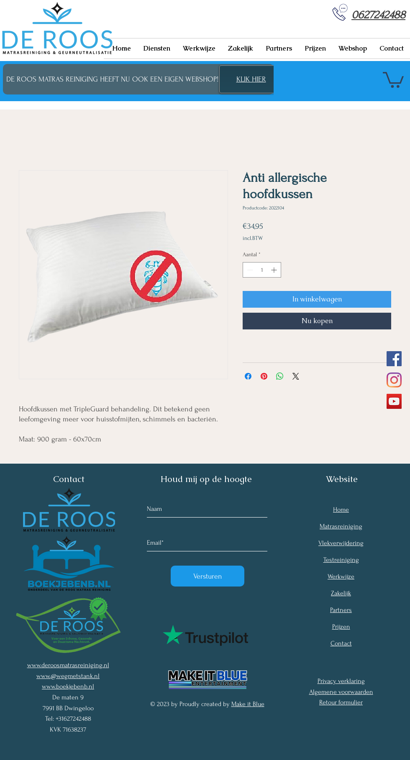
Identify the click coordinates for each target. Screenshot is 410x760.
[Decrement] (249, 270)
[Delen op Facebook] (248, 376)
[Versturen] (207, 576)
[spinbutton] (261, 270)
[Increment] (274, 270)
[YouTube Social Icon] (394, 401)
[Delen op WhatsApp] (280, 376)
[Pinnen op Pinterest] (264, 376)
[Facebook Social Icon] (394, 358)
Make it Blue (247, 704)
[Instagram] (394, 380)
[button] (157, 48)
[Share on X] (296, 376)
